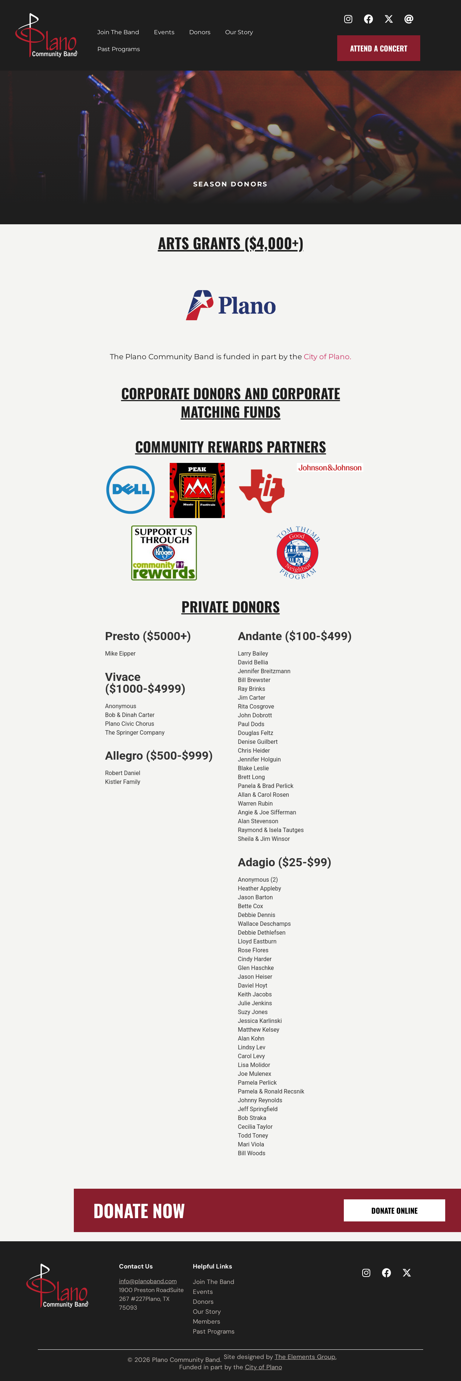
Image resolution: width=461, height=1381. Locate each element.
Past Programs (118, 49)
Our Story (239, 32)
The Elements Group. (305, 1357)
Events (164, 32)
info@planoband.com (148, 1281)
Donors (199, 32)
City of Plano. (326, 356)
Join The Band (118, 32)
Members (206, 1321)
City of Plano (263, 1367)
